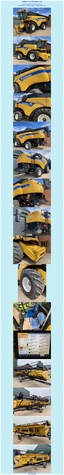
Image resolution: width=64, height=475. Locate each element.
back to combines (32, 473)
